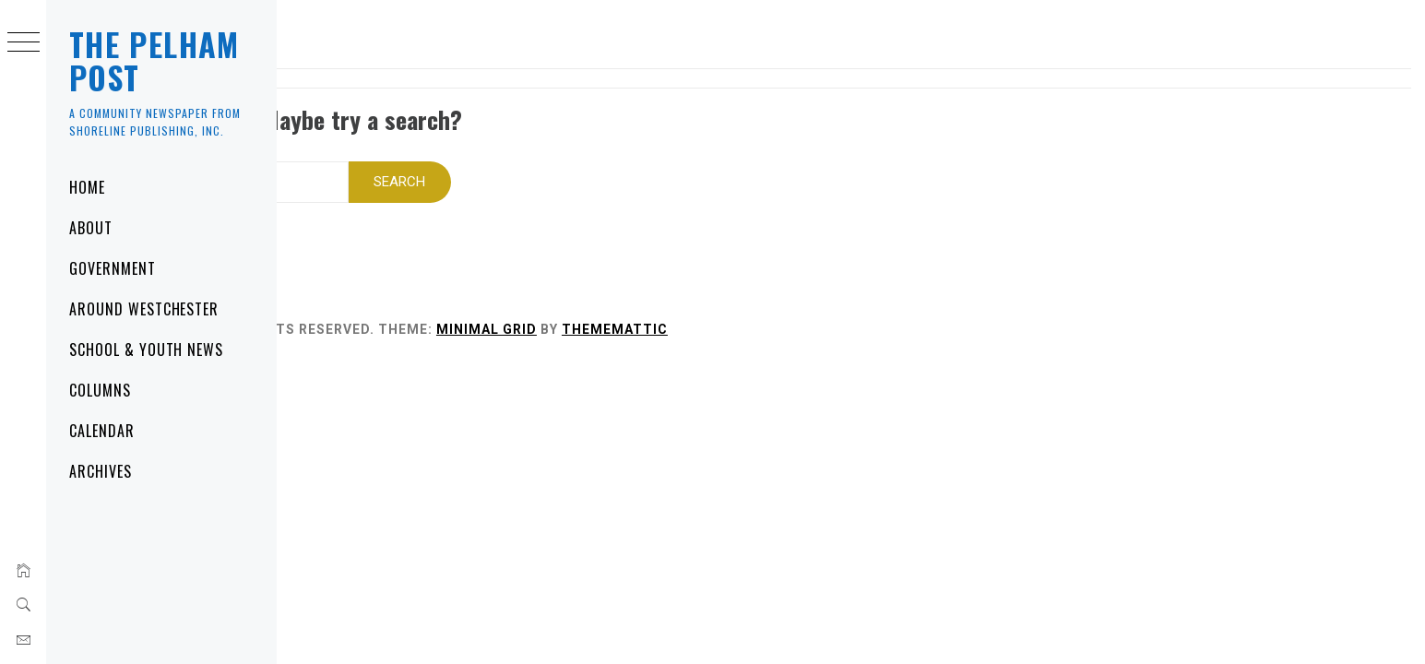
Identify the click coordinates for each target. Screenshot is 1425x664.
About (91, 228)
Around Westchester (144, 309)
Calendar (102, 431)
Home (87, 187)
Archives (100, 471)
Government (112, 268)
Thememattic (795, 310)
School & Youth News (146, 349)
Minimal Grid (667, 310)
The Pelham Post (154, 60)
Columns (100, 390)
